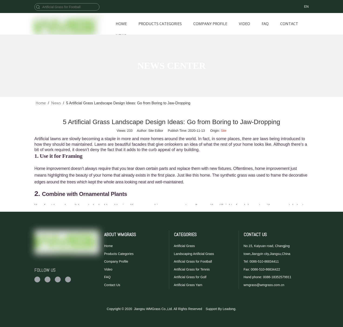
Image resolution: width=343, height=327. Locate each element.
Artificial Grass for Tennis (192, 269)
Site (223, 130)
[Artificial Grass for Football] (70, 6)
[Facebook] (236, 6)
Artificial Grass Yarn (188, 285)
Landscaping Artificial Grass (194, 254)
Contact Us (112, 285)
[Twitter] (247, 6)
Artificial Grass (184, 246)
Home (108, 246)
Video (108, 269)
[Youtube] (258, 6)
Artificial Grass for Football (193, 261)
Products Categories (119, 254)
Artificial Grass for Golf (190, 277)
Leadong (229, 309)
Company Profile (116, 261)
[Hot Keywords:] (38, 6)
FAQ (107, 277)
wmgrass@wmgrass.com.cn (264, 285)
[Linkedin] (268, 6)
